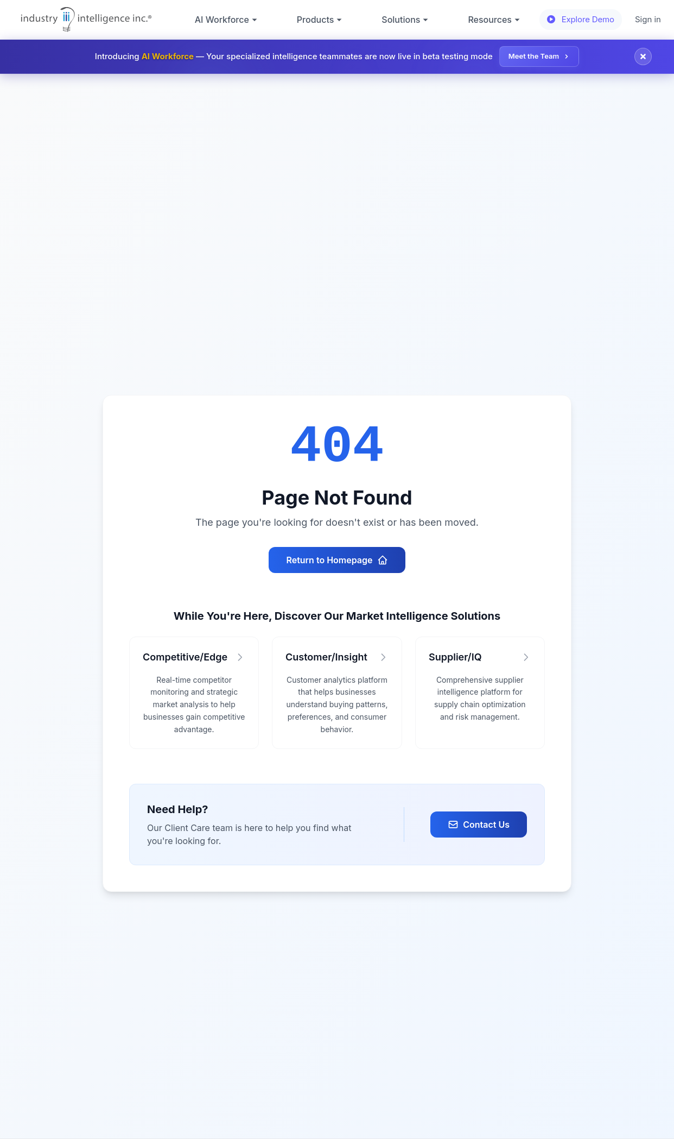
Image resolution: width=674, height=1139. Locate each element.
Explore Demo (580, 19)
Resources (494, 19)
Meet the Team (539, 56)
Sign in (648, 19)
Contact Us (479, 824)
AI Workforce (226, 19)
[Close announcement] (643, 56)
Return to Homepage (336, 560)
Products (319, 19)
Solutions (405, 19)
